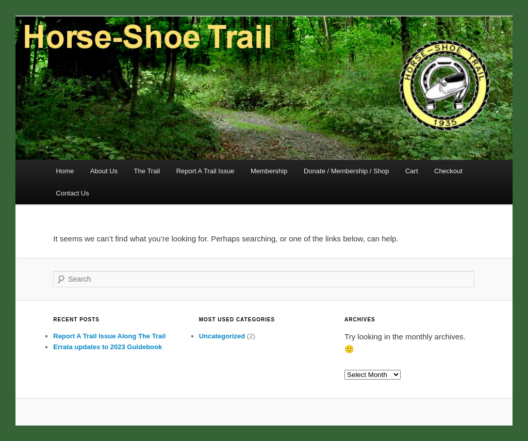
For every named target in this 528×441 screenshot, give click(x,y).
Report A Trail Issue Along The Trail (109, 336)
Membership (269, 171)
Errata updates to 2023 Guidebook (107, 347)
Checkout (448, 171)
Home (65, 171)
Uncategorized (222, 336)
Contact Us (72, 193)
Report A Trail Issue (205, 171)
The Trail (147, 171)
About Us (104, 171)
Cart (411, 171)
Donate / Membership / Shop (346, 171)
